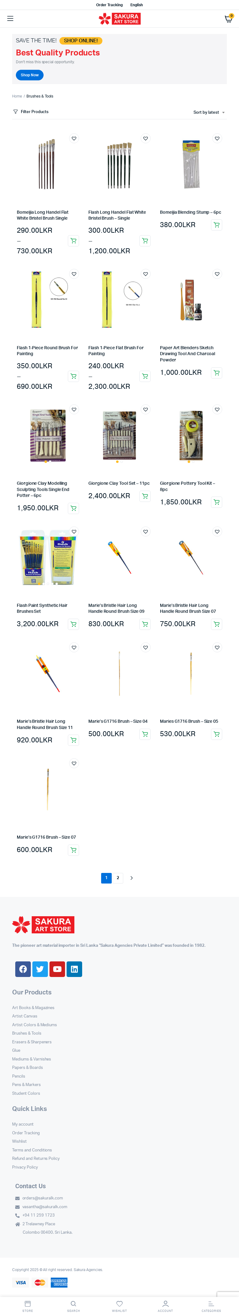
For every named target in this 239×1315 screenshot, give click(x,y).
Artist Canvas (24, 1016)
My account (23, 1124)
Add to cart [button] (216, 225)
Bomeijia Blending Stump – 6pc (190, 212)
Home (17, 96)
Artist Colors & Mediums (34, 1025)
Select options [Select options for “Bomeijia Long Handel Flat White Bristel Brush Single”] (73, 240)
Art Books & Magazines (33, 1008)
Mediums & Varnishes (31, 1059)
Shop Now (30, 75)
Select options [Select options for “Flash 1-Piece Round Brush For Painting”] (73, 376)
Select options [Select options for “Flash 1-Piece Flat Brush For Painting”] (145, 376)
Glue (16, 1051)
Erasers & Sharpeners (32, 1042)
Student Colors (26, 1094)
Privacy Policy (25, 1167)
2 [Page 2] (118, 878)
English (136, 5)
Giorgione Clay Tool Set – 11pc (119, 483)
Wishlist (19, 1142)
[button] (74, 138)
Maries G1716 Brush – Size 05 (189, 721)
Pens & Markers (26, 1085)
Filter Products (30, 112)
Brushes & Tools (26, 1034)
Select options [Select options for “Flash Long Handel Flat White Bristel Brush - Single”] (145, 240)
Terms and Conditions (32, 1150)
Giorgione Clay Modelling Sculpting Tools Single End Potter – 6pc (43, 489)
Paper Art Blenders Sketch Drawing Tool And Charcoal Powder (187, 354)
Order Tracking (109, 5)
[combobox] (209, 112)
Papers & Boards (27, 1068)
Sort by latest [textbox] (206, 113)
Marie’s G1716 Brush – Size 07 (46, 837)
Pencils (18, 1076)
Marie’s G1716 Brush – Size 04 (118, 721)
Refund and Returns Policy (36, 1159)
